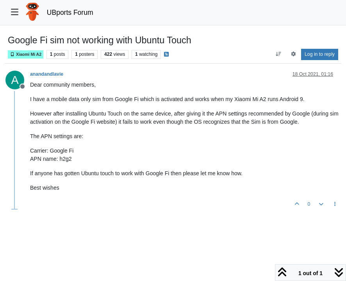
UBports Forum (70, 12)
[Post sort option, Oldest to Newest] (278, 54)
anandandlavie (46, 74)
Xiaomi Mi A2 (25, 54)
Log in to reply (320, 54)
